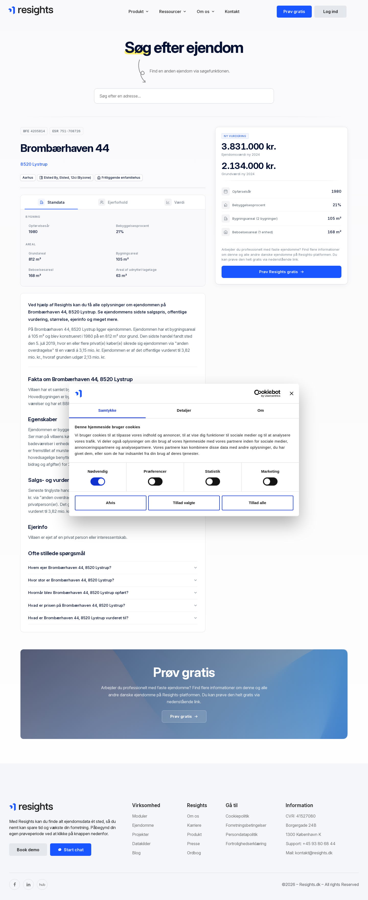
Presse (193, 843)
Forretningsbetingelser (246, 825)
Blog (136, 852)
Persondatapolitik (242, 834)
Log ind (330, 11)
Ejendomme (143, 825)
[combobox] (184, 96)
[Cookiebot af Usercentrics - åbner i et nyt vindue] (258, 393)
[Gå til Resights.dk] (30, 10)
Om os (193, 816)
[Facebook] (14, 884)
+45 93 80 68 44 (319, 843)
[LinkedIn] (28, 884)
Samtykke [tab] (107, 410)
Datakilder (141, 843)
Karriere (194, 825)
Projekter (140, 834)
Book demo (28, 849)
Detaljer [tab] (184, 410)
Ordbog (194, 852)
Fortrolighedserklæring (246, 843)
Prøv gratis (294, 11)
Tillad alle (257, 503)
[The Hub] (42, 884)
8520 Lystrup (34, 164)
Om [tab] (260, 410)
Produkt (194, 834)
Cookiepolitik (237, 816)
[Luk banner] (291, 393)
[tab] (51, 202)
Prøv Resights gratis (281, 271)
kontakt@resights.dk (313, 852)
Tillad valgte (184, 503)
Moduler (139, 816)
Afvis (110, 503)
